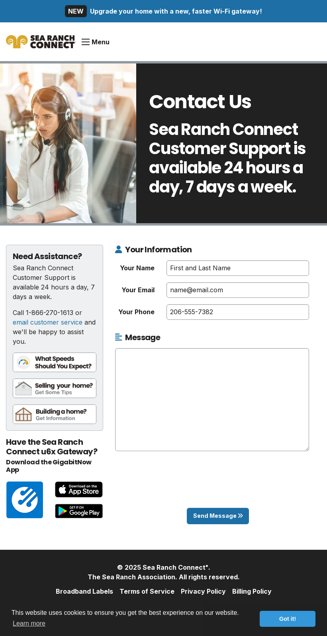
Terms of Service (146, 591)
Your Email (138, 290)
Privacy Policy (203, 591)
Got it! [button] (287, 619)
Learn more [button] (29, 623)
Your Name (137, 268)
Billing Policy (252, 591)
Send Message (218, 515)
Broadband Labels (84, 591)
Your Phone (136, 312)
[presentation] (217, 485)
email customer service (47, 322)
